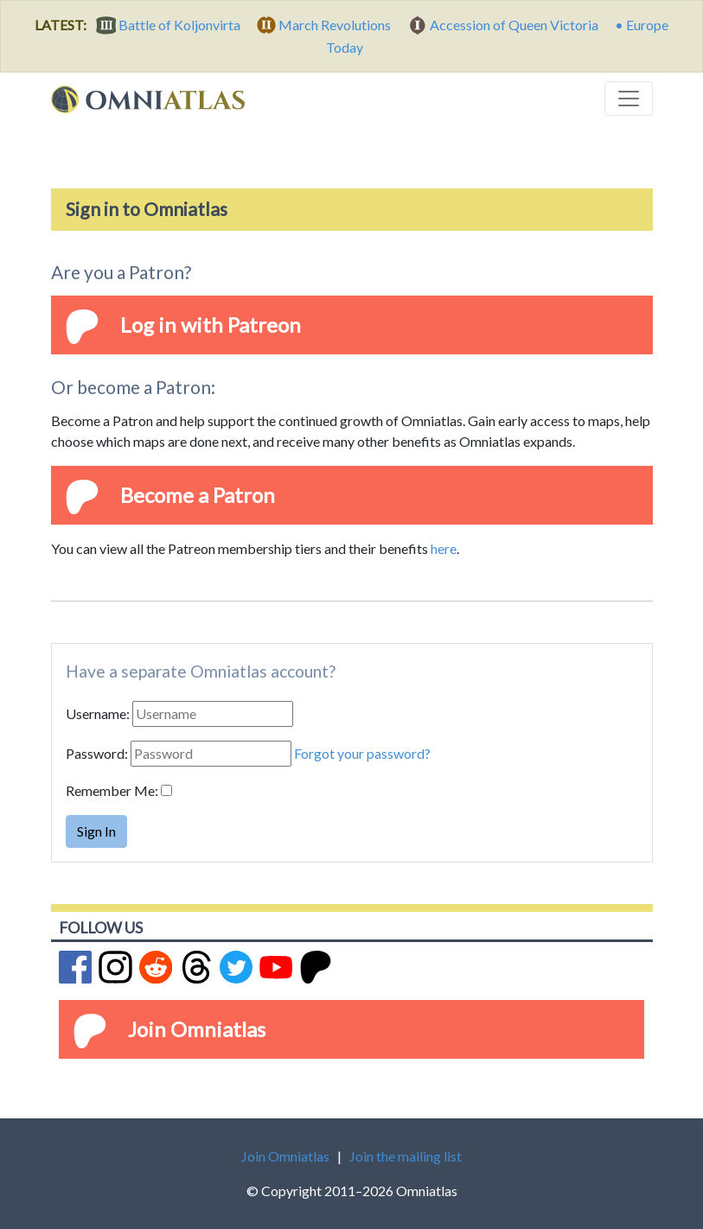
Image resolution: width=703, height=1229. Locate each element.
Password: (97, 753)
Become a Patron (197, 494)
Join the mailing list (405, 1156)
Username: (98, 713)
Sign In (96, 831)
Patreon (264, 324)
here (444, 548)
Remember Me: (112, 790)
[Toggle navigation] (628, 98)
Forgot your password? (362, 753)
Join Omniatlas (196, 1028)
